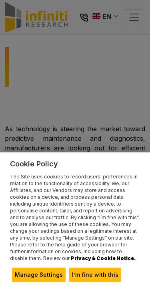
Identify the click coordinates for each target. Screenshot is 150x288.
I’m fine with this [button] (95, 274)
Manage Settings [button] (39, 274)
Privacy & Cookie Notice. (103, 258)
